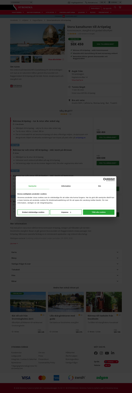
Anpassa (66, 212)
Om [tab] (99, 186)
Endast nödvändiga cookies (33, 212)
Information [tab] (66, 186)
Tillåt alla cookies (99, 212)
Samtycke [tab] (32, 186)
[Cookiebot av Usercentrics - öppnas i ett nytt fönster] (105, 179)
